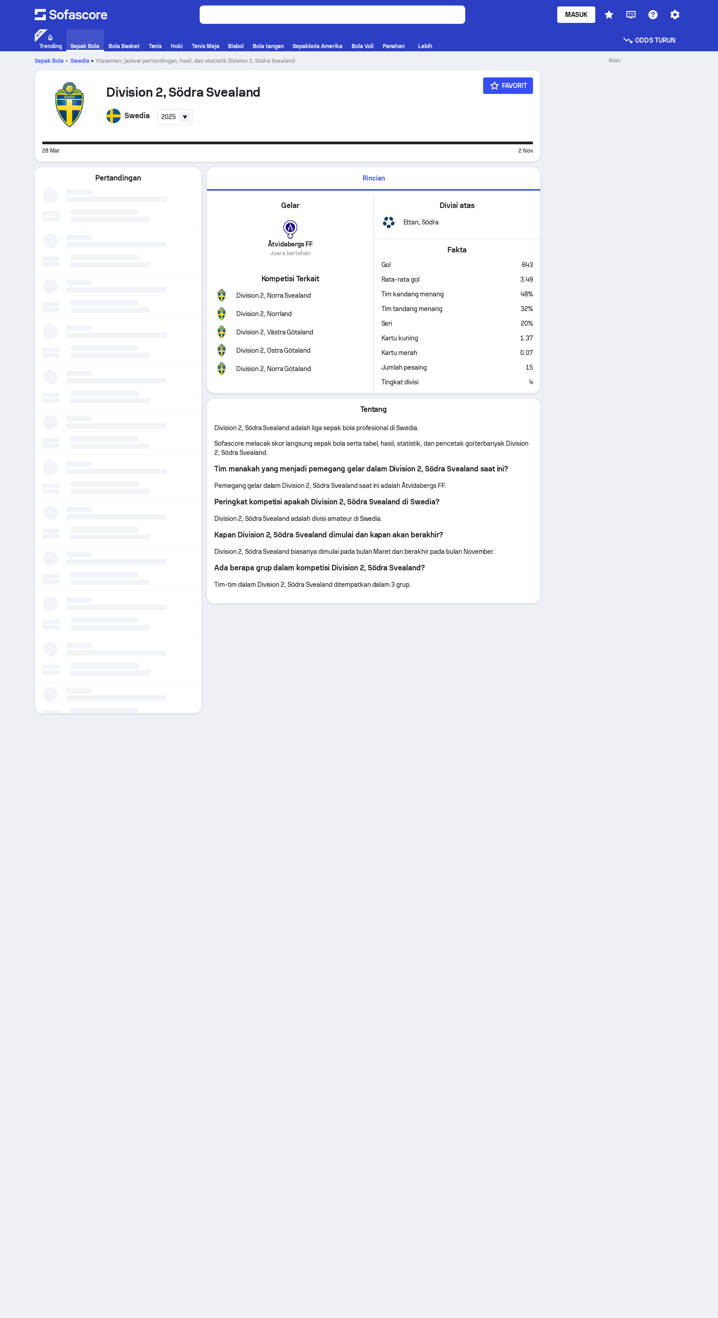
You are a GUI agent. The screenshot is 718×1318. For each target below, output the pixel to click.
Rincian (374, 178)
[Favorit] (508, 85)
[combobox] (175, 117)
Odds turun (648, 40)
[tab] (373, 179)
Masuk (576, 14)
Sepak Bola (49, 61)
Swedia (80, 61)
